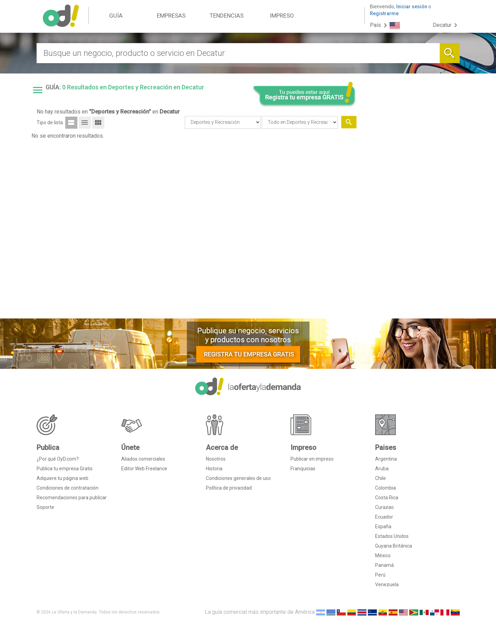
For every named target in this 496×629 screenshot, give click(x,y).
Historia (214, 468)
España (383, 526)
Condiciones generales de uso (238, 478)
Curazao (384, 507)
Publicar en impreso (312, 459)
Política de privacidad (229, 488)
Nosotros (216, 459)
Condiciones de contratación (67, 488)
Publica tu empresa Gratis (65, 468)
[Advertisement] (411, 208)
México (383, 555)
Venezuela (387, 584)
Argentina (386, 459)
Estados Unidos (392, 536)
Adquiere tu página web (62, 478)
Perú (380, 575)
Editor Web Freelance (144, 468)
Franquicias (302, 468)
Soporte (45, 507)
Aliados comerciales (143, 459)
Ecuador (384, 517)
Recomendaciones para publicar (72, 497)
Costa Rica (386, 497)
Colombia (385, 488)
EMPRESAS (171, 15)
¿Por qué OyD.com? (58, 459)
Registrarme (384, 13)
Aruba (382, 468)
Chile (380, 478)
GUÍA (116, 15)
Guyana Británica (393, 546)
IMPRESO (282, 15)
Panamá (384, 565)
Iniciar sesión (411, 6)
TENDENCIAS (227, 15)
